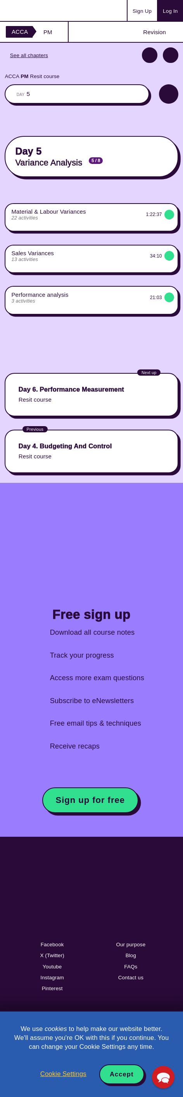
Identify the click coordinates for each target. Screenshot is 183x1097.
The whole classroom (76, 94)
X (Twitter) (52, 955)
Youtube (52, 967)
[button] (163, 1077)
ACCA (20, 31)
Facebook (52, 944)
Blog (131, 955)
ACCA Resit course (32, 76)
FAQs (130, 967)
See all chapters (29, 55)
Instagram (52, 977)
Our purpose (130, 944)
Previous (149, 55)
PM (47, 32)
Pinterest (52, 988)
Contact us (130, 977)
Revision (154, 32)
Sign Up (142, 11)
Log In (170, 11)
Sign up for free (90, 800)
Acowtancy (36, 10)
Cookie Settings (63, 1074)
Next (170, 55)
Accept (122, 1074)
